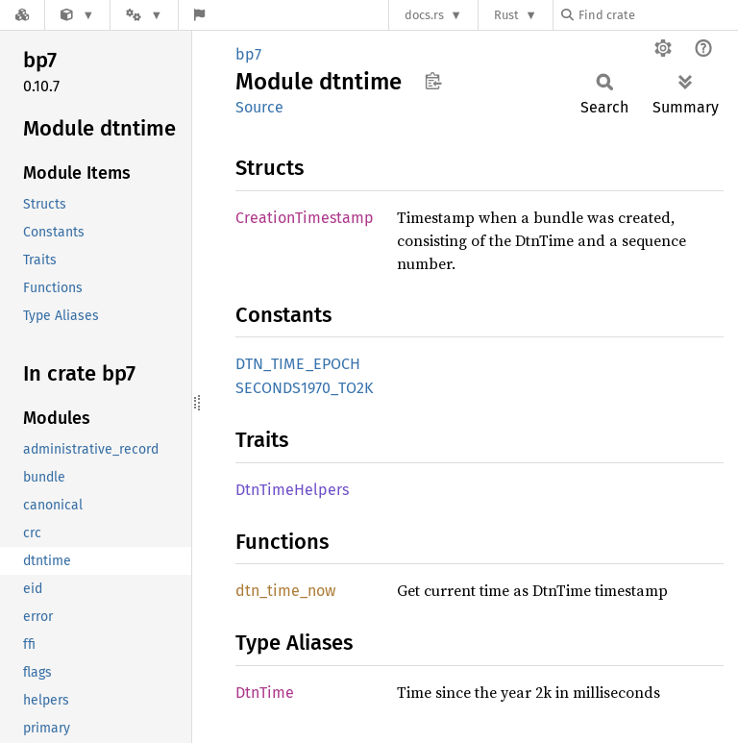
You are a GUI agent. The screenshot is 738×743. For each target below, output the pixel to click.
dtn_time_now (285, 591)
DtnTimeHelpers (292, 490)
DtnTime (264, 692)
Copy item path (433, 80)
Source (259, 107)
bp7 (248, 54)
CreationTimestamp (304, 218)
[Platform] (144, 15)
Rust (506, 15)
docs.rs (424, 15)
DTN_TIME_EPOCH (297, 364)
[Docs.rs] (22, 15)
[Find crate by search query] (657, 15)
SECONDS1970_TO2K (304, 388)
